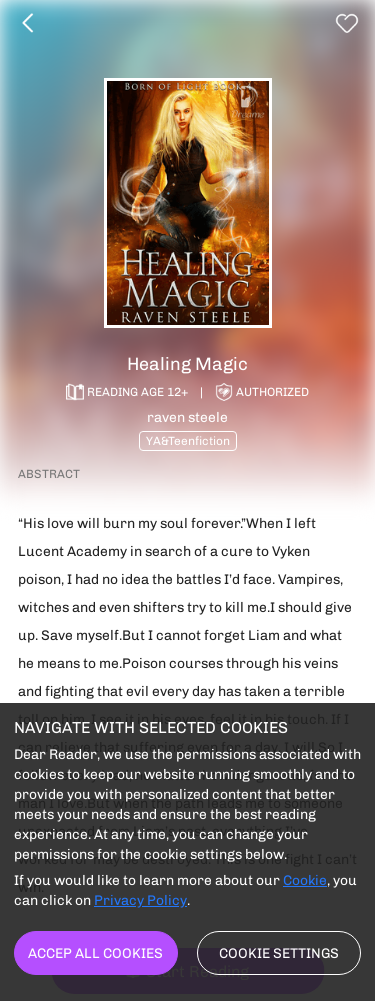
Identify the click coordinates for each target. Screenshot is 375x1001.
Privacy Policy (140, 900)
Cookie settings (279, 953)
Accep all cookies (95, 953)
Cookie (305, 880)
